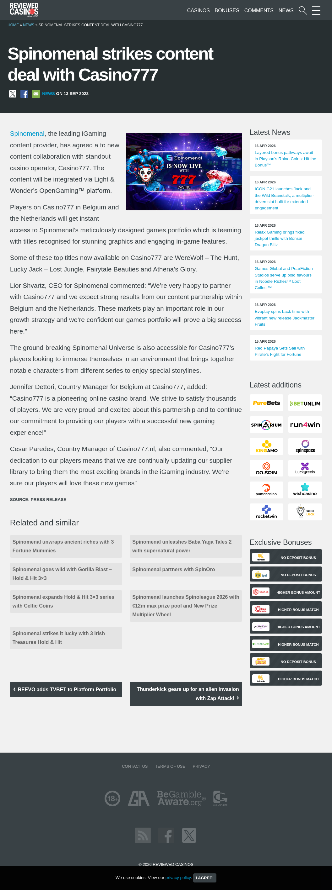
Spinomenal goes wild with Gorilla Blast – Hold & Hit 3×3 (62, 574)
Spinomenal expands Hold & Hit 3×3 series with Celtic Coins (63, 601)
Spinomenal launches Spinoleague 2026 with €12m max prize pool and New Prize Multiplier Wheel (185, 605)
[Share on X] (13, 93)
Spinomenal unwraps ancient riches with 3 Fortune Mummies (63, 546)
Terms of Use (170, 766)
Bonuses (227, 10)
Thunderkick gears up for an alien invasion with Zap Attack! (188, 694)
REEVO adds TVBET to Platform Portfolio (67, 689)
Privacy (201, 766)
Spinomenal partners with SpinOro (173, 569)
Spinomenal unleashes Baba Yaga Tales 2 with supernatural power (181, 546)
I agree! (205, 878)
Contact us (135, 766)
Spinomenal (27, 133)
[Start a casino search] (303, 10)
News (286, 10)
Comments (259, 10)
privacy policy (178, 877)
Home (13, 25)
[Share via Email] (36, 93)
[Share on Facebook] (24, 93)
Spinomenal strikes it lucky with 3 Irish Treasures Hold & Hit (59, 638)
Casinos (198, 10)
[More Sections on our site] (316, 10)
